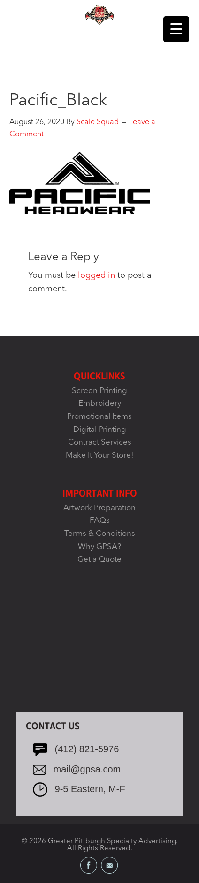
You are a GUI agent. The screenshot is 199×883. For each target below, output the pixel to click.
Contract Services (99, 442)
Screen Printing (99, 391)
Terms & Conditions (99, 534)
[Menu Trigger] (176, 29)
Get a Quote (99, 560)
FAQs (100, 521)
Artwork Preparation (99, 508)
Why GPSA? (99, 547)
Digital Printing (99, 430)
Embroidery (99, 404)
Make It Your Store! (100, 456)
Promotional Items (99, 417)
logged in (96, 275)
